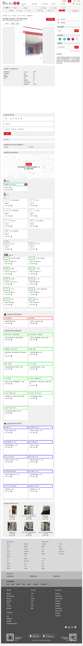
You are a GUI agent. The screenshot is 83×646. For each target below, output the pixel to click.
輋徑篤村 (61, 554)
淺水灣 (8, 563)
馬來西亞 (35, 584)
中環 (25, 566)
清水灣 (8, 546)
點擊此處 (29, 164)
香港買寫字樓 (58, 608)
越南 (13, 584)
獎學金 (8, 603)
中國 (32, 594)
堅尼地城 (26, 561)
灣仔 (8, 549)
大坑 (25, 556)
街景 (17, 23)
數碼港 (25, 554)
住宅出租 (31, 147)
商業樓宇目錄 (33, 576)
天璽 (43, 561)
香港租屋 (57, 594)
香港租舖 (57, 601)
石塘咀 (25, 568)
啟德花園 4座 (12, 532)
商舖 (63, 4)
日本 (32, 596)
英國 (32, 606)
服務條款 (45, 640)
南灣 (43, 551)
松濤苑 (60, 549)
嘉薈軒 (43, 554)
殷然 (43, 549)
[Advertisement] (29, 99)
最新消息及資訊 (11, 596)
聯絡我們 (9, 601)
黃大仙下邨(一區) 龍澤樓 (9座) (29, 516)
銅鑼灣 (25, 546)
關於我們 (9, 594)
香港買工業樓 (58, 611)
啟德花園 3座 (45, 516)
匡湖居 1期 (61, 551)
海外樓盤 (64, 1)
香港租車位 (58, 603)
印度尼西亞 (44, 584)
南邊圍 (25, 558)
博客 (8, 616)
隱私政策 (49, 640)
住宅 (24, 4)
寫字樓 (34, 4)
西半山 (8, 544)
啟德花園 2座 (12, 516)
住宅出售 (6, 147)
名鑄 (43, 563)
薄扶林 (8, 568)
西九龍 (25, 549)
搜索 (62, 10)
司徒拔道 (26, 551)
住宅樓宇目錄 (10, 576)
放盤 (69, 1)
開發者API (9, 619)
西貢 (8, 558)
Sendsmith (78, 51)
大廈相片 (7, 23)
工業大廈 (45, 4)
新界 (60, 544)
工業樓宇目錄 (56, 576)
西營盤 (25, 544)
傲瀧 (60, 546)
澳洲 (32, 603)
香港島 (44, 544)
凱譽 (43, 566)
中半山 (8, 551)
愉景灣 (8, 556)
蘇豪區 (8, 566)
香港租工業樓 (58, 598)
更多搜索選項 (75, 11)
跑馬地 (8, 554)
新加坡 (29, 584)
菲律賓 (18, 584)
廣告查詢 (9, 598)
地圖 (13, 23)
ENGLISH (78, 4)
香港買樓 (57, 606)
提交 (7, 133)
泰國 (23, 584)
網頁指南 (9, 608)
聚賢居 (43, 546)
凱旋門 (43, 568)
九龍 (43, 558)
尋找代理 (9, 606)
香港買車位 (58, 616)
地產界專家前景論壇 (12, 623)
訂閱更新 (50, 19)
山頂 (25, 563)
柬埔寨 (32, 598)
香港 (8, 584)
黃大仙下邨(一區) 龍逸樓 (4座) (45, 532)
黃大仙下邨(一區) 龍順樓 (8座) (29, 532)
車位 (53, 4)
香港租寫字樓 (58, 596)
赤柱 (8, 561)
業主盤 (15, 8)
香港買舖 (57, 613)
